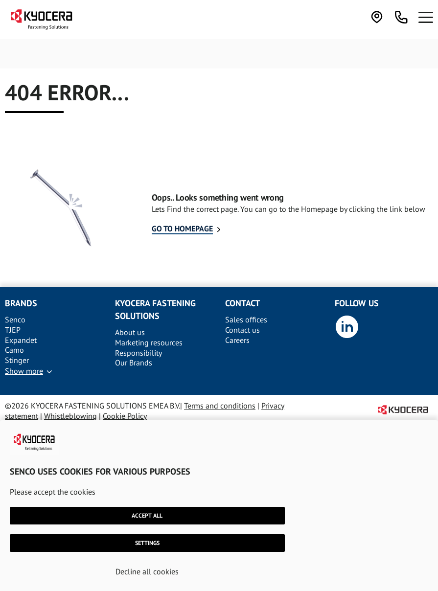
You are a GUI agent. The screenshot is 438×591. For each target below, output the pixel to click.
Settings (147, 542)
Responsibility (138, 353)
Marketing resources (149, 342)
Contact (242, 303)
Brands (21, 303)
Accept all (147, 515)
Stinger (17, 360)
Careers (237, 340)
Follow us (357, 303)
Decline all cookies (147, 571)
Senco (15, 319)
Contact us (242, 330)
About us (130, 332)
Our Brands (133, 362)
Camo (14, 350)
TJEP (13, 330)
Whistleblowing (70, 416)
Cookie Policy (125, 416)
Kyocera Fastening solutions (155, 309)
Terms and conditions (219, 405)
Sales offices (246, 319)
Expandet (21, 340)
